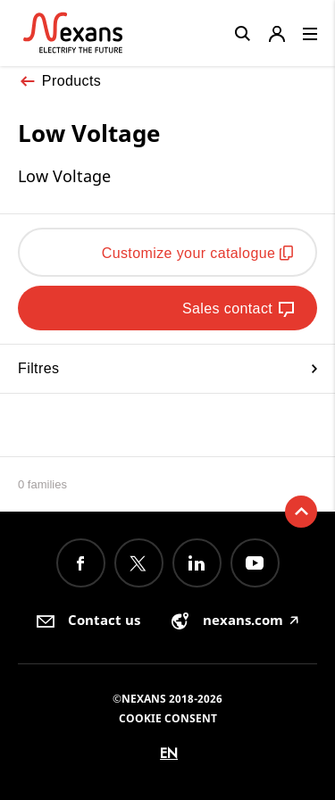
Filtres (167, 368)
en (169, 753)
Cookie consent (168, 718)
